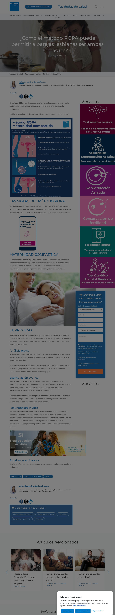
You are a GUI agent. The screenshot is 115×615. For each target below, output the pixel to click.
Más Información (79, 606)
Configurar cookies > (97, 611)
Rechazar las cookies (83, 611)
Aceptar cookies (67, 611)
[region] (85, 603)
